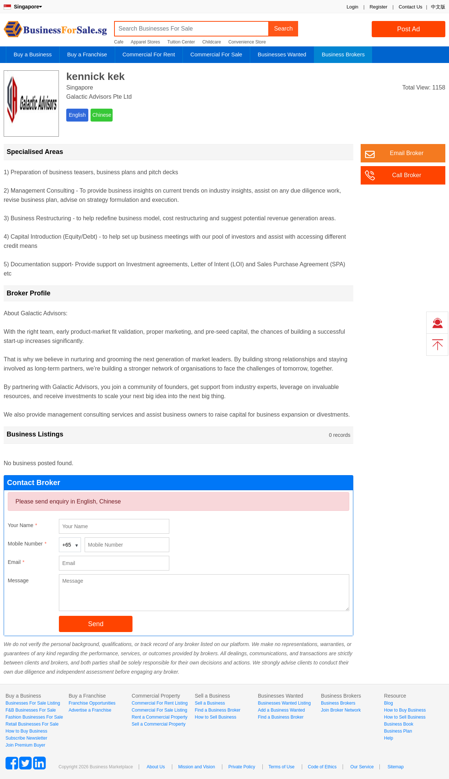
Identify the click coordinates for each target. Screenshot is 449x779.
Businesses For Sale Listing (33, 703)
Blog (388, 703)
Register (378, 7)
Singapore (23, 7)
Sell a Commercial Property (158, 724)
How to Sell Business (215, 717)
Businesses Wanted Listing (284, 703)
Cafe (118, 42)
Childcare (211, 42)
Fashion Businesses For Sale (34, 717)
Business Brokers (343, 54)
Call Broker (406, 175)
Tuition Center (181, 42)
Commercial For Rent (149, 54)
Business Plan (398, 731)
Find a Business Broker (217, 710)
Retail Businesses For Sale (32, 724)
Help (388, 738)
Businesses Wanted (282, 54)
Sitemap (396, 766)
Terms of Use (282, 766)
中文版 (438, 7)
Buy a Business (33, 54)
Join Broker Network (341, 710)
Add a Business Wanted (281, 710)
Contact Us (410, 7)
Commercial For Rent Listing (160, 703)
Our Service (362, 766)
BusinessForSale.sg (55, 31)
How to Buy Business (26, 731)
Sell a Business (210, 703)
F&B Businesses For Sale (31, 710)
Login (352, 7)
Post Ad (408, 29)
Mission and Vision (196, 766)
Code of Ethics (322, 766)
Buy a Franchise (87, 54)
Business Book (398, 724)
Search (283, 28)
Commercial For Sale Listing (159, 710)
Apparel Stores (145, 42)
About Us (156, 766)
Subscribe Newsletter (26, 738)
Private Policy (241, 766)
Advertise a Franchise (89, 710)
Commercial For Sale (216, 54)
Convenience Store (247, 42)
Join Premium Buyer (25, 745)
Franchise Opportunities (91, 703)
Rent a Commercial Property (159, 717)
